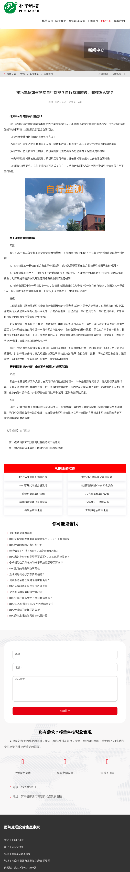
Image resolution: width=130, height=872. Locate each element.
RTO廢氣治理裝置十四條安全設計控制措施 (38, 448)
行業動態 (48, 74)
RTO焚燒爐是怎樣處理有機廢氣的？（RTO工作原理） (38, 539)
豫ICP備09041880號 (25, 867)
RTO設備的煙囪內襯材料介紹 (24, 545)
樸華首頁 (47, 21)
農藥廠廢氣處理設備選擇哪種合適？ (28, 580)
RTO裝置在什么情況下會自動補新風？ (29, 598)
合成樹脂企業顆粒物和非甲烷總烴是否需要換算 (35, 562)
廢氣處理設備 (77, 21)
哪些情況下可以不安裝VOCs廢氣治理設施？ (33, 550)
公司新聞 (103, 74)
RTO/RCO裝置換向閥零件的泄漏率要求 (30, 604)
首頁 (22, 74)
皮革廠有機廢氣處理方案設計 (24, 592)
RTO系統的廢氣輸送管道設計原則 (27, 586)
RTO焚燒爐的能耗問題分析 (23, 609)
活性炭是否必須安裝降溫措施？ (26, 574)
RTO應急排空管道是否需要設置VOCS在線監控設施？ (38, 556)
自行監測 (25, 430)
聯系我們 (119, 21)
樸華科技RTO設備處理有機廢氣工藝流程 (37, 442)
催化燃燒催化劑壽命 (19, 533)
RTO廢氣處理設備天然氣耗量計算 (27, 615)
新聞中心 (106, 21)
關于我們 (60, 21)
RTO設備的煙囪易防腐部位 (23, 568)
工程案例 (92, 21)
